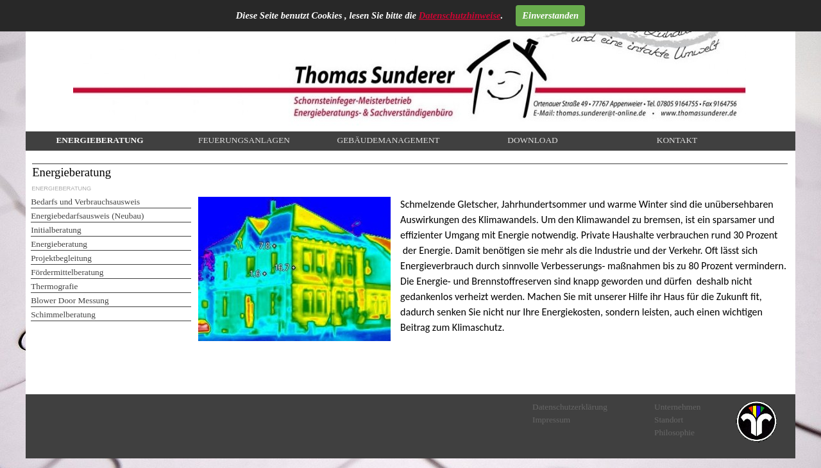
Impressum (551, 419)
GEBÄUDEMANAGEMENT (388, 140)
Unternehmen (677, 407)
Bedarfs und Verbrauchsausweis (85, 201)
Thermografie (54, 286)
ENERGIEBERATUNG (99, 140)
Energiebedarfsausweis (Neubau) (87, 216)
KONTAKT (677, 140)
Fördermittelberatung (67, 272)
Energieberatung (59, 244)
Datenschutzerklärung (569, 407)
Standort (668, 419)
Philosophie (674, 432)
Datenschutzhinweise (460, 15)
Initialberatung (56, 230)
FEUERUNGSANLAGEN (244, 140)
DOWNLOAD (532, 140)
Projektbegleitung (61, 258)
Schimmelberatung (63, 314)
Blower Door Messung (69, 300)
